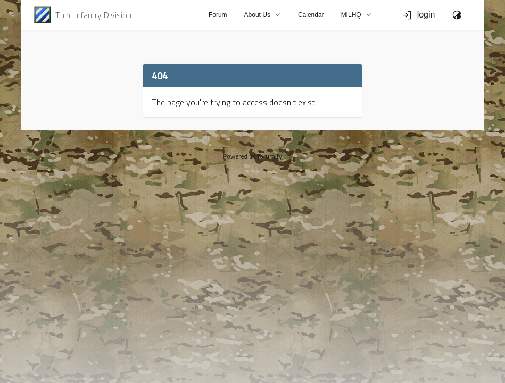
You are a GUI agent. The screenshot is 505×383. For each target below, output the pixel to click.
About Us (262, 15)
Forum (218, 15)
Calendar (311, 15)
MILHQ (356, 15)
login (418, 15)
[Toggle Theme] (457, 15)
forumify (270, 156)
